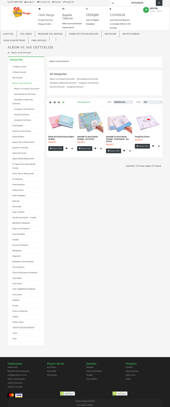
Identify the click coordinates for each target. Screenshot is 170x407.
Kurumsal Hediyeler (20, 245)
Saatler (15, 317)
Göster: (138, 102)
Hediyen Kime (18, 190)
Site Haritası (52, 375)
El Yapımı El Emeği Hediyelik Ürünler (23, 166)
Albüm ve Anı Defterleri (21, 53)
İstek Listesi (130, 375)
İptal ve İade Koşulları (16, 379)
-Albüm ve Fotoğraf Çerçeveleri (25, 89)
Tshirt (14, 333)
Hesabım (129, 367)
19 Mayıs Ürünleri (19, 67)
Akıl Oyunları (17, 78)
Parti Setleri (17, 295)
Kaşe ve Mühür (18, 212)
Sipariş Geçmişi (132, 371)
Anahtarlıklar (17, 126)
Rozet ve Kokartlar (20, 311)
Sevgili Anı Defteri (142, 137)
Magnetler (16, 256)
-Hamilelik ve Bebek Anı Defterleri (22, 102)
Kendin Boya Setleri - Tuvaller (24, 218)
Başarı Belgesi (18, 137)
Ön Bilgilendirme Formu (17, 375)
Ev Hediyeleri (17, 179)
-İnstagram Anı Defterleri (23, 109)
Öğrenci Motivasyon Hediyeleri (24, 273)
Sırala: (109, 102)
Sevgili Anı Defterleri (75, 87)
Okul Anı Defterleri (57, 87)
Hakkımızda (12, 367)
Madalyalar (17, 251)
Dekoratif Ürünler (19, 153)
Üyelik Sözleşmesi (15, 383)
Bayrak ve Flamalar (20, 148)
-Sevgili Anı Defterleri (21, 120)
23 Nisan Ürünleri (19, 72)
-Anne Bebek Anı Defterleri (24, 94)
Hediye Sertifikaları (94, 371)
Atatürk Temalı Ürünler (21, 131)
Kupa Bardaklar (18, 234)
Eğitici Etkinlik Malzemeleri (23, 159)
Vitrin (14, 339)
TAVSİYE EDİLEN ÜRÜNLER (23, 328)
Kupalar (15, 240)
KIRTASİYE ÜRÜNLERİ (21, 223)
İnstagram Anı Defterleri (89, 83)
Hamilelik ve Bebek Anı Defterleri (63, 83)
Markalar (90, 367)
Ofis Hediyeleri (18, 267)
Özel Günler (17, 284)
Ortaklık (89, 375)
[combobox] (143, 3)
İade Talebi (51, 371)
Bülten (128, 379)
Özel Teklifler (91, 379)
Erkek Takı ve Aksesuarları (23, 174)
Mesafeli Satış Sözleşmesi (19, 371)
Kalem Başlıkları (18, 196)
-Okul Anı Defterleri (20, 115)
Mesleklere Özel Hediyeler (23, 262)
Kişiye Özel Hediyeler (21, 229)
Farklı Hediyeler (18, 185)
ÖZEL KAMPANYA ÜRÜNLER (23, 289)
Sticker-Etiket (18, 322)
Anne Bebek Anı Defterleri (87, 79)
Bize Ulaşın (51, 367)
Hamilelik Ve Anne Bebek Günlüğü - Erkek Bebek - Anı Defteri (117, 139)
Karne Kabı (16, 207)
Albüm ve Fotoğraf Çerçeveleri (62, 79)
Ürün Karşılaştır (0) (83, 102)
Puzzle (15, 306)
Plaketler (16, 300)
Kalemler (16, 201)
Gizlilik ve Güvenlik (15, 387)
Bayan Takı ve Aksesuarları (23, 142)
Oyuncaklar (17, 278)
